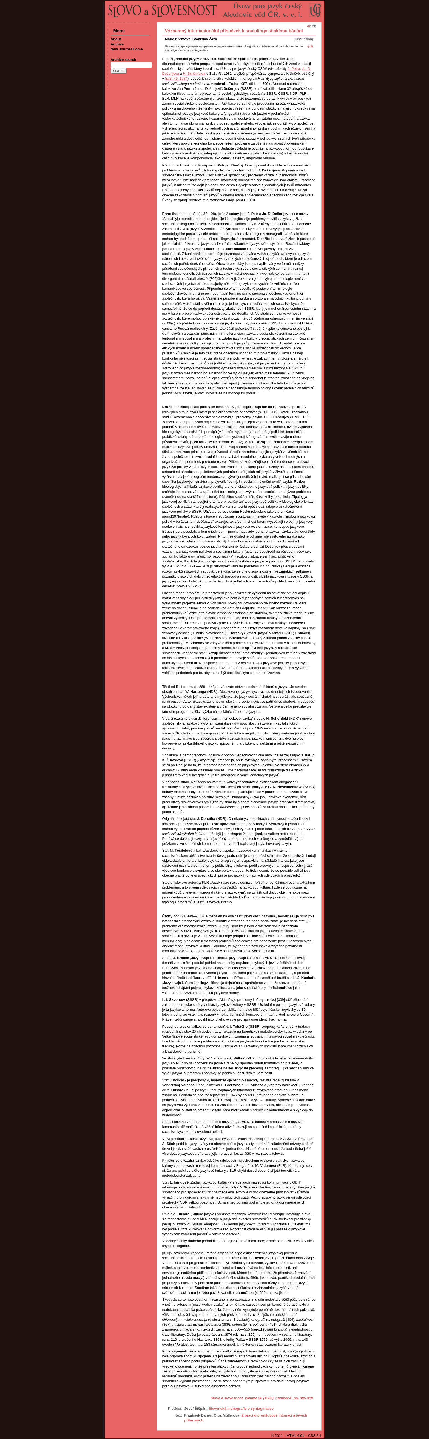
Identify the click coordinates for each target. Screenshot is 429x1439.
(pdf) (310, 46)
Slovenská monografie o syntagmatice (241, 1408)
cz (314, 26)
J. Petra (294, 69)
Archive (117, 44)
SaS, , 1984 (176, 78)
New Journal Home (127, 49)
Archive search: (124, 60)
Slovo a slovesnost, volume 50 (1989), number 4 (251, 1398)
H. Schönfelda (194, 73)
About (116, 39)
